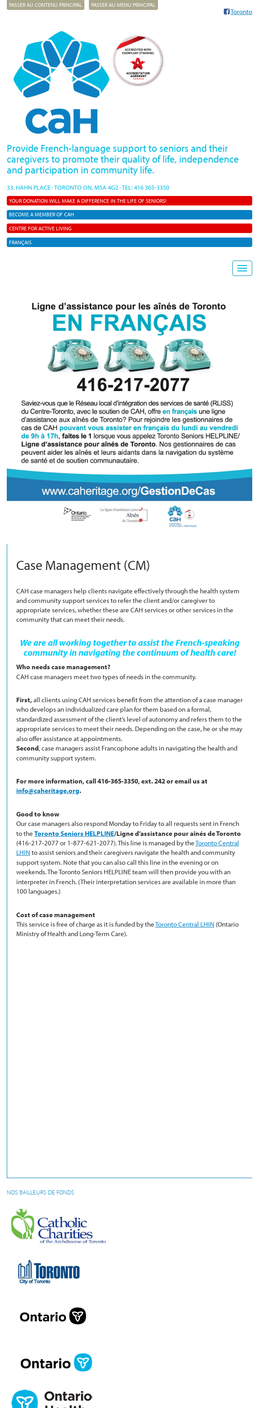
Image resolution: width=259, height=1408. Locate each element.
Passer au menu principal (123, 4)
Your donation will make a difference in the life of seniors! (87, 200)
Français (20, 242)
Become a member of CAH (41, 214)
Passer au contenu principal (45, 4)
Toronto (241, 11)
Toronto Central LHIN (184, 924)
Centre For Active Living (40, 228)
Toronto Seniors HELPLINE (74, 833)
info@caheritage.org (47, 790)
